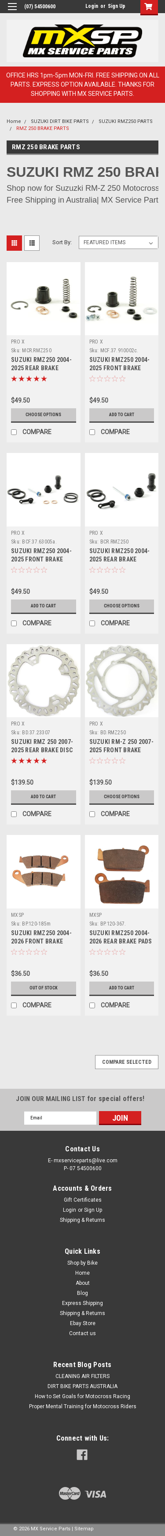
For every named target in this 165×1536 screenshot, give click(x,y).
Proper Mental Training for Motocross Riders (82, 1406)
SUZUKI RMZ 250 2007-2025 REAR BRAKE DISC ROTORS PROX (42, 750)
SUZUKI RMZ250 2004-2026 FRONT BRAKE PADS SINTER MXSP (41, 941)
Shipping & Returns (82, 1220)
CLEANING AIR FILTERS (82, 1376)
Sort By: (62, 242)
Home (14, 121)
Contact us (82, 1333)
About (83, 1283)
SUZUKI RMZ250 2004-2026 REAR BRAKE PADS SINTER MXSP (120, 941)
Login (91, 6)
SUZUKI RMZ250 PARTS (126, 121)
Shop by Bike (82, 1263)
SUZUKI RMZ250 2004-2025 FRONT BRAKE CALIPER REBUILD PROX (43, 559)
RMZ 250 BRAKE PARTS (42, 128)
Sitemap (84, 1529)
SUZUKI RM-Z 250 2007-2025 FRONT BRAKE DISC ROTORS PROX (121, 750)
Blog (82, 1293)
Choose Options (43, 414)
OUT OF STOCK (43, 987)
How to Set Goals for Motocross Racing (82, 1396)
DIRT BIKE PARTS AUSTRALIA (82, 1386)
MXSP (17, 915)
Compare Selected (126, 1062)
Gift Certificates (83, 1200)
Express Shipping (82, 1303)
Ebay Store (82, 1323)
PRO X (18, 342)
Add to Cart (121, 414)
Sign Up (116, 6)
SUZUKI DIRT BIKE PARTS (60, 121)
